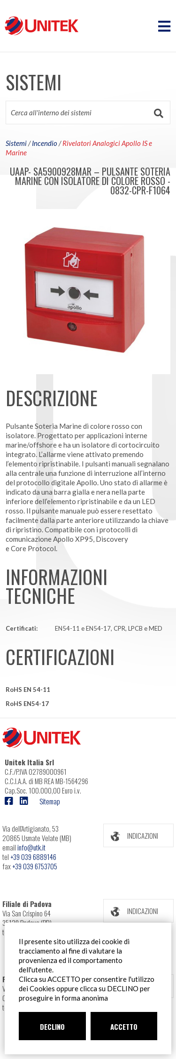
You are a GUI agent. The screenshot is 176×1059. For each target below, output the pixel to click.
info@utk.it (31, 847)
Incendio (44, 143)
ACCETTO (124, 1026)
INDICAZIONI (131, 835)
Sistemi (16, 143)
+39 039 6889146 (33, 856)
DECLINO (52, 1026)
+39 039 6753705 (34, 866)
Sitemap (49, 801)
